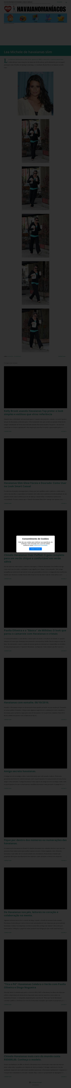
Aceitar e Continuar (35, 548)
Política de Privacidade (40, 545)
